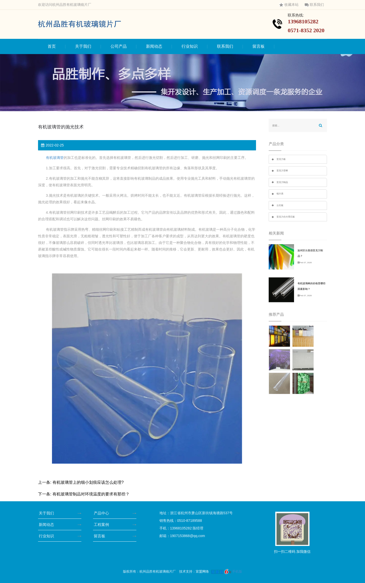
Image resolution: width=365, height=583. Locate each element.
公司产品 (119, 46)
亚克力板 (281, 159)
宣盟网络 (202, 571)
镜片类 (280, 193)
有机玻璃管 (55, 158)
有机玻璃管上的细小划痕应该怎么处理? (88, 482)
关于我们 (83, 46)
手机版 (237, 571)
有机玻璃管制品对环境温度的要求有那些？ (91, 494)
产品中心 (103, 513)
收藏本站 (289, 5)
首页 (52, 46)
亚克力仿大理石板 (286, 216)
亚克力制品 (282, 182)
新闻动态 (154, 46)
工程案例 (103, 524)
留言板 (258, 46)
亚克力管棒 (282, 170)
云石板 (280, 205)
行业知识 (189, 46)
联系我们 (314, 5)
